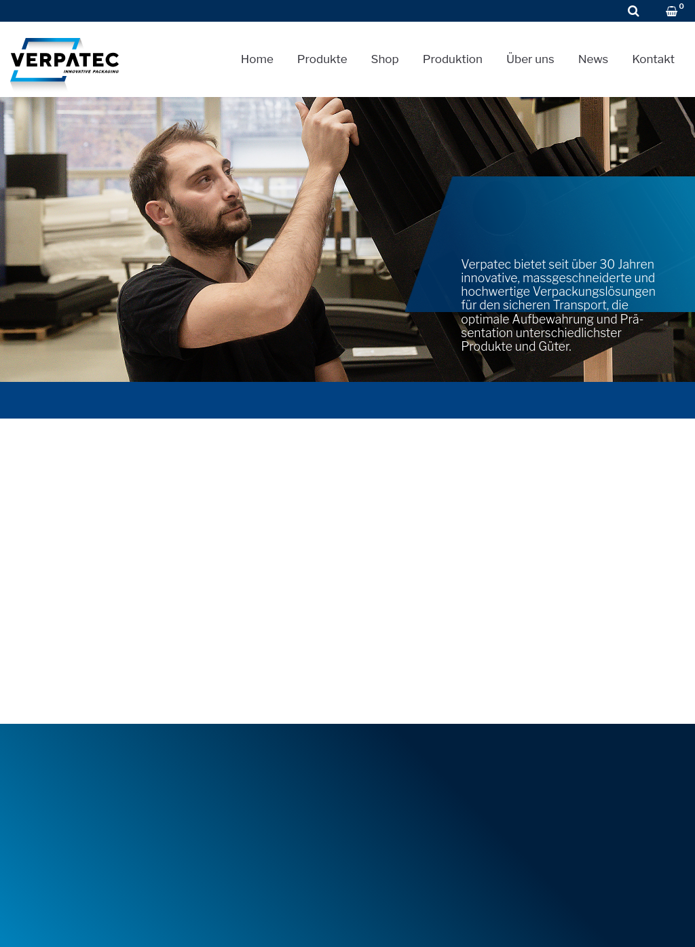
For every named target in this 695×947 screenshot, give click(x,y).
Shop (385, 59)
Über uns (530, 59)
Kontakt (653, 59)
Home (257, 59)
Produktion (453, 59)
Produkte (322, 59)
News (593, 59)
